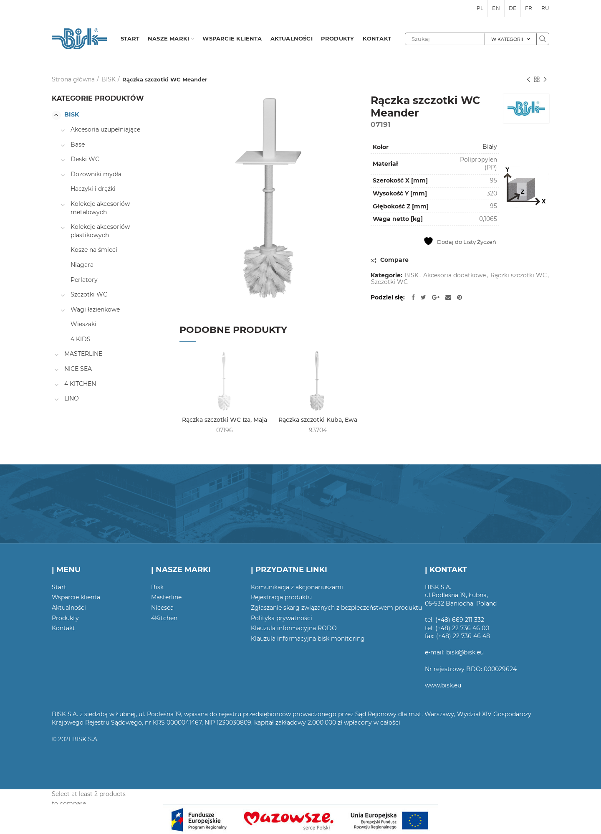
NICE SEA (78, 369)
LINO (71, 398)
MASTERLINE (83, 353)
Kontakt (63, 628)
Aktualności (69, 607)
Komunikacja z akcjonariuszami (297, 587)
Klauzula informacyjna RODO (294, 628)
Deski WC (85, 159)
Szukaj (542, 39)
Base (78, 144)
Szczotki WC (389, 282)
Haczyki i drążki (93, 189)
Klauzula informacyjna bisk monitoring (308, 638)
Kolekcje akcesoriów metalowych (100, 208)
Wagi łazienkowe (95, 309)
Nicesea (162, 607)
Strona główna (73, 79)
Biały (489, 146)
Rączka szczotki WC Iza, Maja (224, 419)
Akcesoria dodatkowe (454, 275)
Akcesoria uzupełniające (105, 129)
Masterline (166, 597)
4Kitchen (164, 618)
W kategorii (507, 39)
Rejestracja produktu (281, 597)
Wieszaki (83, 324)
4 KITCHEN (80, 384)
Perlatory (84, 280)
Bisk (157, 587)
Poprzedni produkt (528, 80)
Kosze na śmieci (94, 249)
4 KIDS (81, 339)
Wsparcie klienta (76, 597)
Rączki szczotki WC (518, 275)
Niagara (82, 265)
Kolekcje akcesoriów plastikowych (100, 231)
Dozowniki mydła (96, 174)
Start (59, 587)
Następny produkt (545, 80)
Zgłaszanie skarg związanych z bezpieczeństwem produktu (336, 607)
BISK (108, 79)
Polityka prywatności (281, 618)
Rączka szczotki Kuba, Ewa (317, 419)
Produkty (65, 618)
